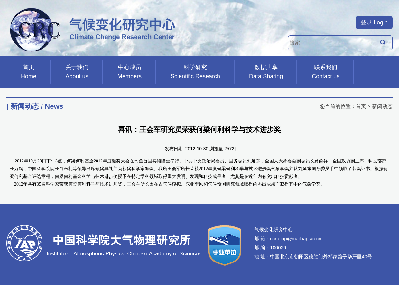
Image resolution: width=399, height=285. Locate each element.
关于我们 (76, 72)
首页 (28, 72)
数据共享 (266, 72)
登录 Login (374, 22)
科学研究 (195, 72)
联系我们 (325, 72)
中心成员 (129, 72)
